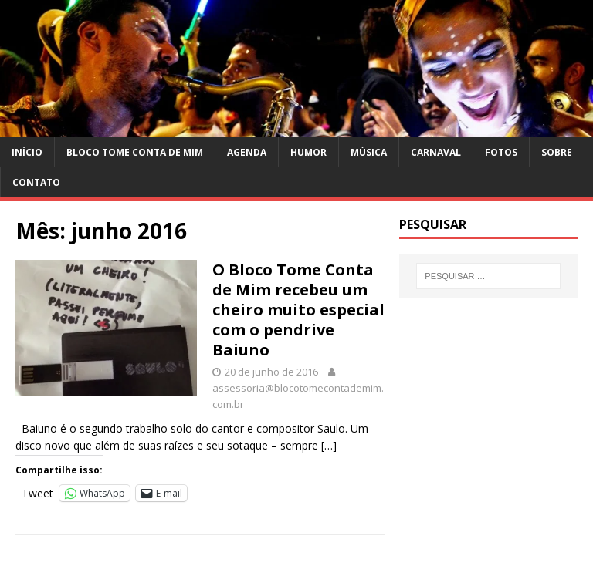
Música (369, 152)
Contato (36, 182)
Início (27, 152)
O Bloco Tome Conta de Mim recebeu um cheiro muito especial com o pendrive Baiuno (298, 309)
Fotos (501, 152)
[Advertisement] (488, 391)
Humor (308, 152)
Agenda (246, 152)
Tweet (37, 492)
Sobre (556, 152)
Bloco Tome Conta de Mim (134, 152)
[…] (329, 445)
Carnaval (436, 152)
